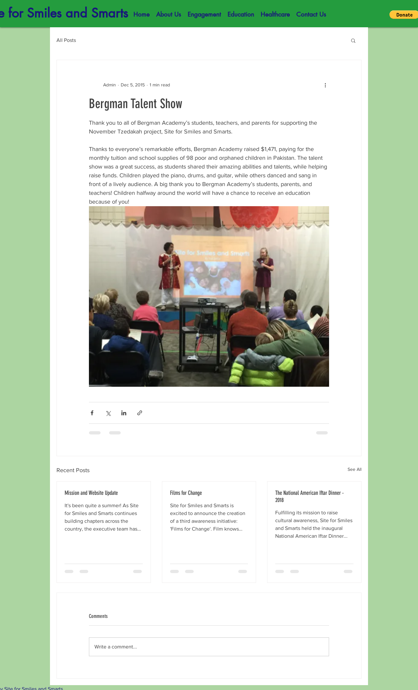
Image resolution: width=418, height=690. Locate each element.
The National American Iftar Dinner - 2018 (309, 496)
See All (355, 469)
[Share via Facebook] (92, 413)
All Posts (66, 40)
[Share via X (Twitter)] (108, 413)
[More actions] (325, 85)
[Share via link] (140, 413)
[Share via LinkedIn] (124, 413)
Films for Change (186, 492)
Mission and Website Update (91, 492)
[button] (168, 14)
